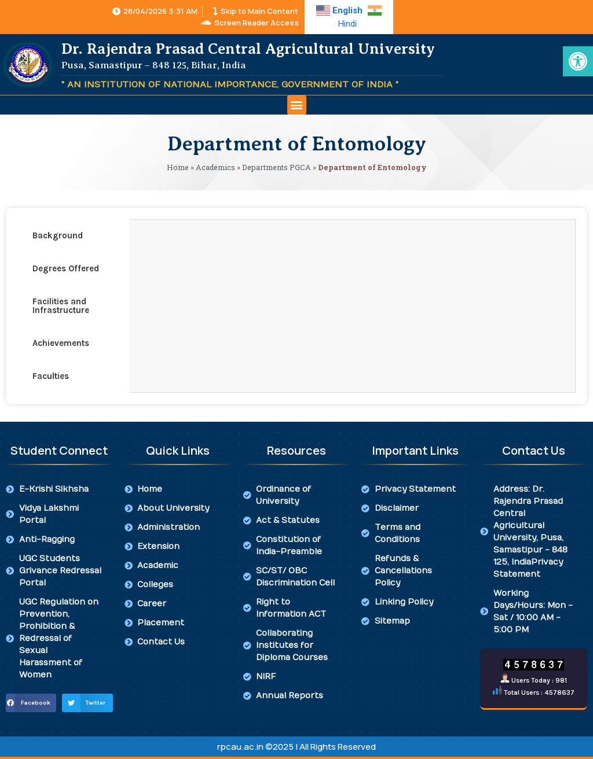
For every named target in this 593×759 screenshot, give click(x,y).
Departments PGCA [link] (276, 167)
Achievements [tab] (60, 343)
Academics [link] (215, 167)
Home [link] (178, 167)
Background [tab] (57, 235)
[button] (296, 105)
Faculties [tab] (50, 376)
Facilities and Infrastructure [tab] (60, 305)
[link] (578, 61)
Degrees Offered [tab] (65, 268)
